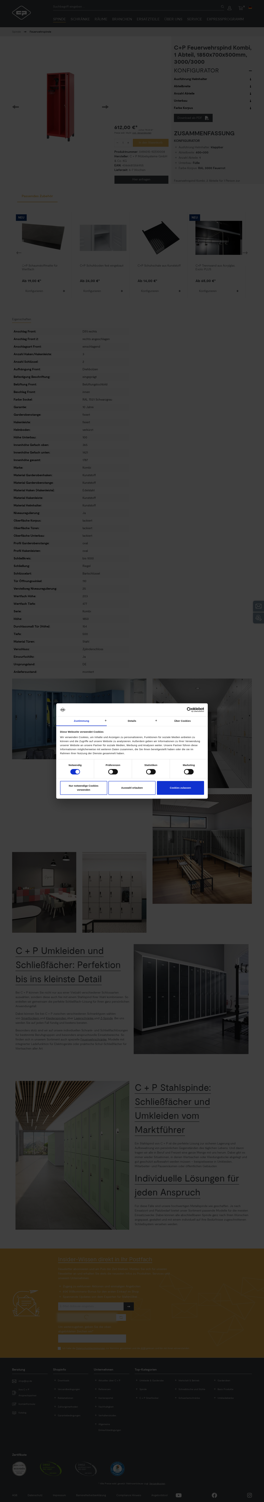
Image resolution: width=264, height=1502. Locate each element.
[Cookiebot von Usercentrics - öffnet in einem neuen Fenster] (189, 709)
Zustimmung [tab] (81, 720)
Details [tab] (132, 720)
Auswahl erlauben (132, 787)
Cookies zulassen (180, 787)
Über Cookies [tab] (182, 720)
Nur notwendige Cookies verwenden (83, 787)
